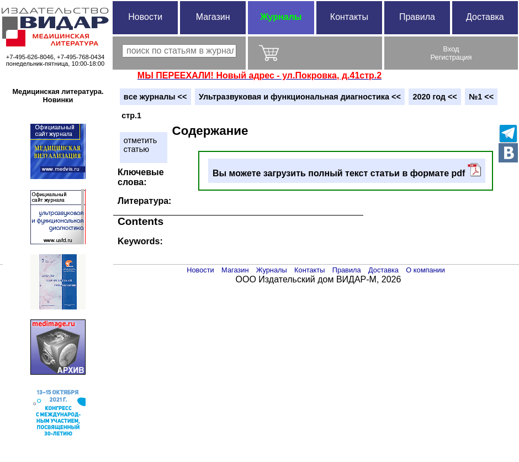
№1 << (481, 96)
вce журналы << (155, 96)
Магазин (213, 17)
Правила (417, 17)
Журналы (280, 17)
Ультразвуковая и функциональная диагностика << (300, 96)
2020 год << (434, 96)
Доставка (485, 17)
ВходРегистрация (451, 53)
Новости (145, 17)
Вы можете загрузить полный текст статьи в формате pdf (347, 170)
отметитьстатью (140, 145)
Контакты (349, 17)
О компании (425, 270)
